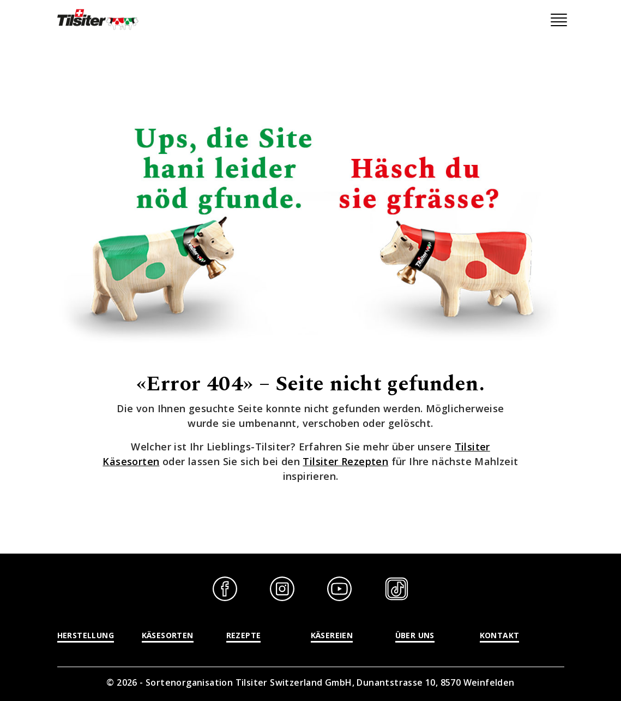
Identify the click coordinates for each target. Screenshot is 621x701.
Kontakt (500, 635)
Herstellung (85, 635)
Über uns (415, 635)
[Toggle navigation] (558, 20)
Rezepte (243, 635)
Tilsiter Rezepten (345, 461)
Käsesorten (168, 635)
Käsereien (332, 635)
